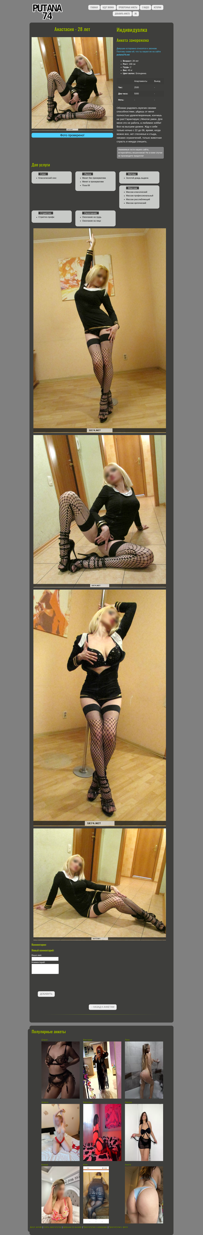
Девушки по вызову (72, 1227)
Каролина (88, 1102)
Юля (85, 1165)
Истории (157, 7)
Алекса (44, 1102)
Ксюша (44, 1165)
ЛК (136, 13)
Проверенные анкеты (128, 7)
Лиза (127, 1040)
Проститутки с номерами (95, 1227)
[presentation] (51, 983)
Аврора (128, 1102)
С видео (145, 7)
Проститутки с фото (118, 1227)
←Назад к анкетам (102, 1007)
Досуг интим (36, 1227)
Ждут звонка (108, 7)
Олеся (44, 1040)
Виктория (87, 1040)
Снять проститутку (52, 1227)
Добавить (46, 994)
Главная (94, 7)
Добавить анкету (122, 13)
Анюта (128, 1165)
